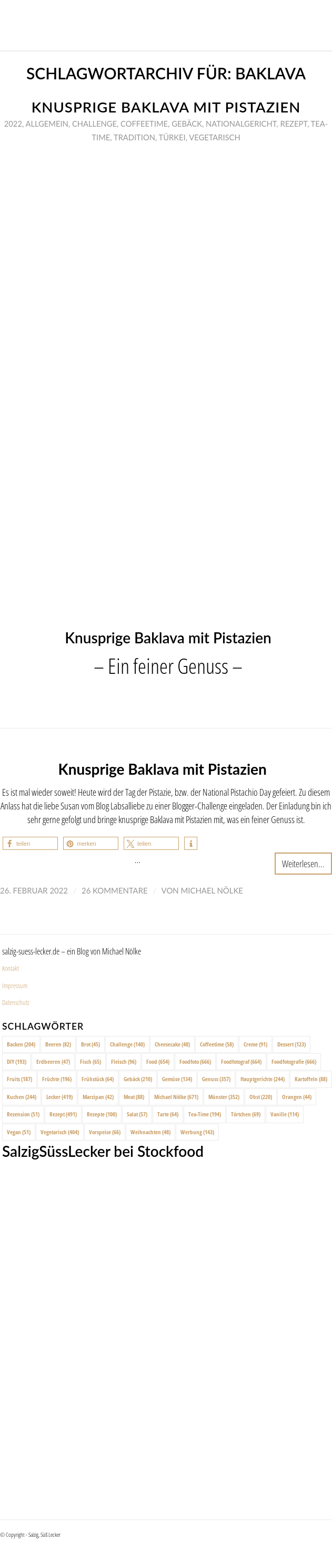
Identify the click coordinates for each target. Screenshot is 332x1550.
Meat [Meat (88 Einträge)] (134, 1097)
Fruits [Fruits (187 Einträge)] (19, 1079)
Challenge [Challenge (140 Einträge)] (127, 1044)
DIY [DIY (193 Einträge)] (16, 1061)
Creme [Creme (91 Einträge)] (255, 1044)
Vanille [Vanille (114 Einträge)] (284, 1114)
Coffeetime (144, 123)
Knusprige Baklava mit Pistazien (166, 107)
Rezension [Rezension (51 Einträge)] (23, 1114)
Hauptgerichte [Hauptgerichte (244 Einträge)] (262, 1079)
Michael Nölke (212, 890)
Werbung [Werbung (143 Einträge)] (197, 1132)
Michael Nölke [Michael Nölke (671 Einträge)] (176, 1097)
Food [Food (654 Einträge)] (157, 1061)
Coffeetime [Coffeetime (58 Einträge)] (217, 1044)
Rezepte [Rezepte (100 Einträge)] (102, 1114)
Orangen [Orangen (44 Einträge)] (296, 1097)
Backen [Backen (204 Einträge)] (21, 1044)
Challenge (94, 123)
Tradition (134, 137)
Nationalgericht (241, 123)
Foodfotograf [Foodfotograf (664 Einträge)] (241, 1061)
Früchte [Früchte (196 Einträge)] (57, 1079)
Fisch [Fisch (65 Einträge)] (90, 1061)
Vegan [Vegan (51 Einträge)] (19, 1132)
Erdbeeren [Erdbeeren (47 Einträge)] (53, 1061)
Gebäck (187, 123)
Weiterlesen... (303, 863)
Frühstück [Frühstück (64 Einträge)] (98, 1079)
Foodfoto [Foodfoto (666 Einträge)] (195, 1061)
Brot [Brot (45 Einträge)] (90, 1044)
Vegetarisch (214, 137)
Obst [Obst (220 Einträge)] (260, 1097)
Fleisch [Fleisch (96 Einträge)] (123, 1061)
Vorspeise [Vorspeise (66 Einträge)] (104, 1132)
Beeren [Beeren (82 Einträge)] (58, 1044)
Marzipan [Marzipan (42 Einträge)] (98, 1097)
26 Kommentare (115, 890)
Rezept (293, 123)
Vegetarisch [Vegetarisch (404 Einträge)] (60, 1132)
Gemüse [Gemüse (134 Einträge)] (177, 1079)
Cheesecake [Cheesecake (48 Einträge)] (172, 1044)
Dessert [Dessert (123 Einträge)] (291, 1044)
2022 (13, 123)
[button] (30, 843)
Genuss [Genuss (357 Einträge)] (216, 1079)
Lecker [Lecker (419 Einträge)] (59, 1097)
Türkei (172, 137)
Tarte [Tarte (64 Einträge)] (167, 1114)
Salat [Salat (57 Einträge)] (137, 1114)
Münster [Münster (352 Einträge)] (223, 1097)
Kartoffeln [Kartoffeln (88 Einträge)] (311, 1079)
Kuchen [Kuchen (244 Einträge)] (21, 1097)
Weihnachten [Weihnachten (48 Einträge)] (150, 1132)
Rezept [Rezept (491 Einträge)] (63, 1114)
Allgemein (47, 123)
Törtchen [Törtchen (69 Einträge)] (245, 1114)
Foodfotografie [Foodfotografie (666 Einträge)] (293, 1061)
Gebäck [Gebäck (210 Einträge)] (138, 1079)
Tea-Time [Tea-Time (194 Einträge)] (204, 1114)
